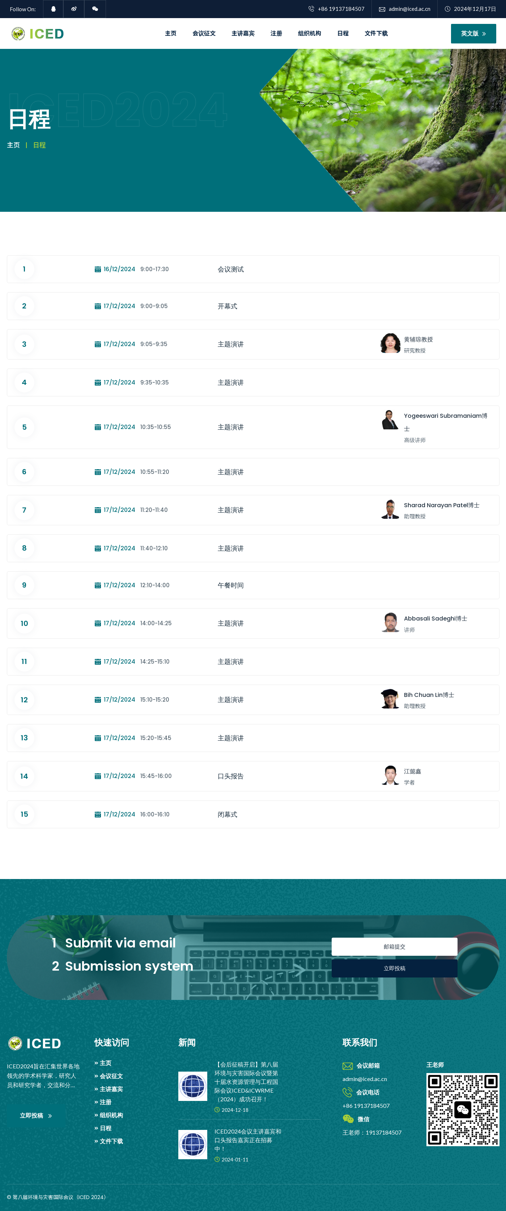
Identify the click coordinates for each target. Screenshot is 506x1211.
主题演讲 (231, 344)
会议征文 (204, 33)
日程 (343, 33)
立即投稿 (394, 968)
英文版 (473, 33)
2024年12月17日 (470, 8)
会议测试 (231, 269)
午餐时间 (231, 585)
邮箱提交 (394, 946)
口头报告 (231, 776)
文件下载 (376, 33)
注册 (276, 33)
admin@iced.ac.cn (404, 8)
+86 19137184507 (337, 8)
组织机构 (309, 33)
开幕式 (227, 306)
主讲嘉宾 (243, 33)
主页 (171, 33)
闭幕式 (227, 814)
